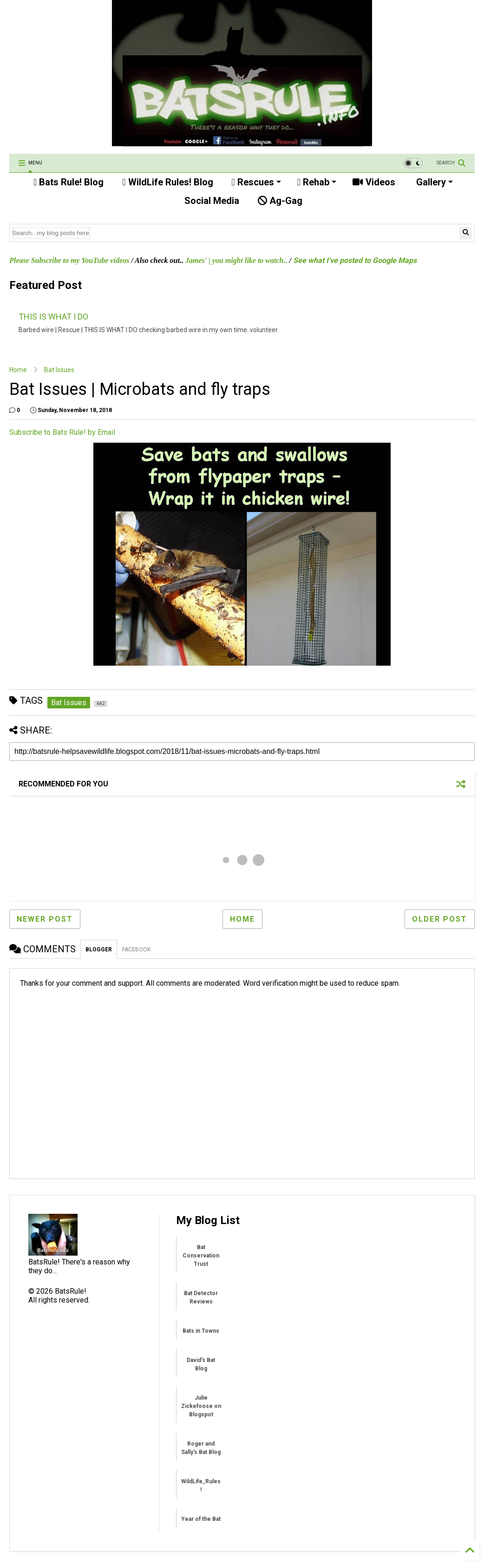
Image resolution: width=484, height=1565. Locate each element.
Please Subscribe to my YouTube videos (69, 260)
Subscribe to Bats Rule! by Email (62, 432)
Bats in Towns (201, 1331)
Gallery (433, 182)
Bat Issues (59, 369)
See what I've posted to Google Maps (355, 260)
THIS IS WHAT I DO (53, 316)
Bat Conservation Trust (201, 1255)
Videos (374, 182)
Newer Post (45, 919)
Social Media (210, 200)
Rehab (316, 182)
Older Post (439, 919)
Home (18, 369)
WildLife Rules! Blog (167, 182)
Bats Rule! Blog (68, 182)
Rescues (256, 182)
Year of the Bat (201, 1519)
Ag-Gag (280, 200)
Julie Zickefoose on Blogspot (201, 1406)
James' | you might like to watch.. (236, 260)
